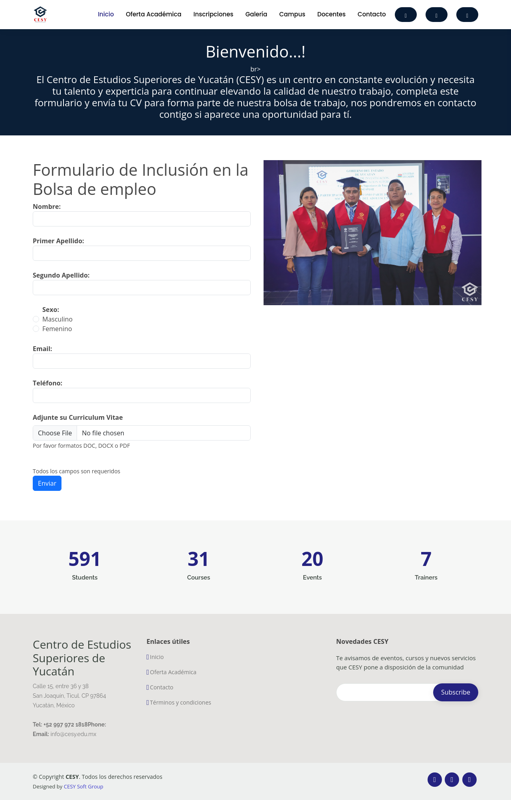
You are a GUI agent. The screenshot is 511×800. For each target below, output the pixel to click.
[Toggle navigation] (81, 14)
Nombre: (47, 215)
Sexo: (50, 318)
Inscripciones (213, 14)
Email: (42, 357)
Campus (292, 14)
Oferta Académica (153, 14)
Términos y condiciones (180, 702)
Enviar (47, 492)
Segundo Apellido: (61, 284)
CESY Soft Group (83, 786)
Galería (256, 14)
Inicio (106, 14)
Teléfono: (47, 392)
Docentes (331, 14)
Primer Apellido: (58, 250)
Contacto (372, 14)
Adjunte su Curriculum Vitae (78, 426)
